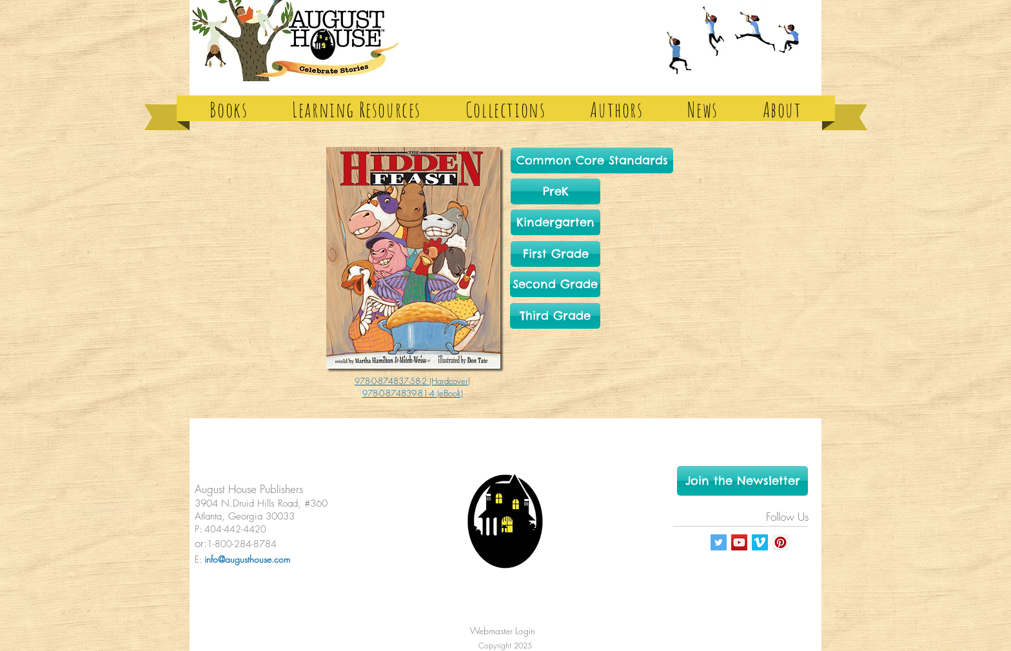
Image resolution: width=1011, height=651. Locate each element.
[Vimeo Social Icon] (760, 542)
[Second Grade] (555, 284)
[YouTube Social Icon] (739, 542)
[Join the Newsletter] (742, 481)
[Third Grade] (555, 316)
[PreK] (555, 191)
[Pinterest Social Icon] (780, 542)
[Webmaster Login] (502, 630)
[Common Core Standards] (592, 160)
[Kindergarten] (555, 222)
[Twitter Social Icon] (719, 542)
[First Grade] (555, 254)
